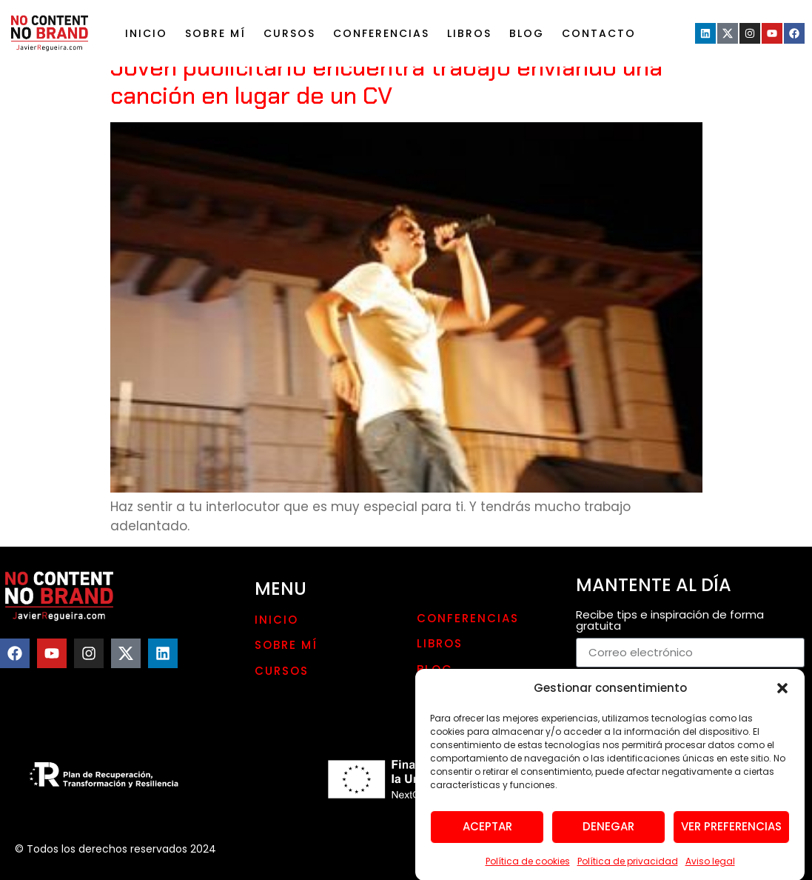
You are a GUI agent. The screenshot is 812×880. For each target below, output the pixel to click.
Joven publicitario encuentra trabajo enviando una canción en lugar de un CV (386, 81)
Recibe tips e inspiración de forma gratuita (670, 621)
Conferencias (381, 33)
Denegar (608, 833)
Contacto (599, 33)
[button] (782, 694)
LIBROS (469, 33)
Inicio (146, 33)
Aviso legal (710, 867)
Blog (526, 33)
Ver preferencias (731, 833)
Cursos (289, 33)
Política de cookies (528, 867)
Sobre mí (215, 33)
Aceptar (487, 833)
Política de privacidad (627, 867)
